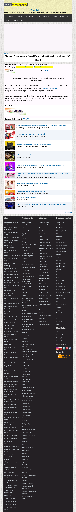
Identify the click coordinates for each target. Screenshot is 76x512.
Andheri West (60, 222)
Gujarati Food (43, 272)
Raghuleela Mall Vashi (11, 446)
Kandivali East (60, 263)
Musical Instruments (28, 387)
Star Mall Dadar (9, 472)
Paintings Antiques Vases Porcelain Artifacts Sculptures (28, 398)
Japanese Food (44, 286)
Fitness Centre (26, 286)
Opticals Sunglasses (28, 393)
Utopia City (7, 495)
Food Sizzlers (43, 269)
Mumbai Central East (63, 292)
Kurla (58, 272)
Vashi (58, 319)
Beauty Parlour (26, 242)
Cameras (25, 250)
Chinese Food (43, 239)
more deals (68, 212)
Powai (58, 301)
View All (26, 119)
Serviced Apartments (28, 435)
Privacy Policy (60, 338)
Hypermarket (26, 332)
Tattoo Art (25, 459)
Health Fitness (26, 316)
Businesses (29, 16)
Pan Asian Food (44, 307)
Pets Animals (26, 415)
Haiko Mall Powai (9, 290)
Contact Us (59, 335)
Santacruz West (61, 304)
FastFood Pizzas (44, 253)
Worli (58, 324)
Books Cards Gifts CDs (29, 245)
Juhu (57, 257)
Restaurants (43, 310)
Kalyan (58, 260)
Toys (23, 462)
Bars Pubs (42, 231)
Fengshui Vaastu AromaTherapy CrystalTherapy (27, 281)
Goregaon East (61, 248)
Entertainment (26, 273)
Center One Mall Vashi (11, 237)
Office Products (26, 390)
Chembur (59, 236)
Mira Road (59, 283)
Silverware (25, 441)
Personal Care (26, 412)
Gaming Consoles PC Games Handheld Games (28, 300)
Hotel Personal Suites (28, 329)
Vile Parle (59, 322)
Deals (38, 16)
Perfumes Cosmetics (28, 409)
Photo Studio (26, 421)
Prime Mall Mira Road (11, 428)
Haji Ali (58, 254)
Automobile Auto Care (29, 228)
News (62, 16)
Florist (24, 289)
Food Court (42, 261)
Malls (68, 16)
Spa (23, 444)
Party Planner (26, 403)
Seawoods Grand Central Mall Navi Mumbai (9, 457)
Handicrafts (25, 310)
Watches (24, 480)
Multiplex (24, 384)
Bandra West (60, 228)
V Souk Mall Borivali (10, 501)
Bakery (41, 228)
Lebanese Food (44, 292)
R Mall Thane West (10, 439)
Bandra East (60, 225)
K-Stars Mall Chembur (11, 331)
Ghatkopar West (61, 245)
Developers (46, 16)
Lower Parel (60, 275)
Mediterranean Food (45, 295)
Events (55, 16)
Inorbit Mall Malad (10, 320)
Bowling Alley (26, 247)
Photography (26, 424)
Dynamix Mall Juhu (10, 269)
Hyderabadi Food (44, 275)
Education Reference (28, 267)
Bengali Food (43, 234)
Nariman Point (60, 295)
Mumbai (35, 10)
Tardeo (58, 307)
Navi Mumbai (60, 298)
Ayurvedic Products (28, 231)
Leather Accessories (28, 359)
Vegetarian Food (44, 324)
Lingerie (24, 362)
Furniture (24, 295)
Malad (58, 278)
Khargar (58, 269)
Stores (8, 20)
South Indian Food (45, 316)
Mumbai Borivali (61, 289)
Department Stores (28, 264)
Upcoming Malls (18, 20)
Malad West (60, 281)
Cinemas (24, 258)
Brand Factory (47, 70)
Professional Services (28, 429)
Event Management (28, 276)
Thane (58, 310)
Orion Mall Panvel (10, 404)
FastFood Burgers (45, 242)
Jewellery (25, 341)
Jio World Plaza (9, 328)
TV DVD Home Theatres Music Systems (27, 470)
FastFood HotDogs (45, 245)
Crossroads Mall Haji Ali (12, 255)
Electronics (25, 270)
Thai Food (42, 319)
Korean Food (43, 289)
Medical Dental (26, 371)
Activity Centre (26, 222)
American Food (44, 222)
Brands (20, 16)
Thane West (60, 313)
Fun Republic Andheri (11, 277)
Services (24, 438)
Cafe (40, 236)
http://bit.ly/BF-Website (50, 88)
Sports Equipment (27, 447)
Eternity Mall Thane (10, 271)
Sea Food (42, 313)
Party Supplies (26, 406)
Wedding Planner (27, 483)
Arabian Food (43, 225)
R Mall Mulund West (10, 436)
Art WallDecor (26, 225)
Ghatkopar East (61, 242)
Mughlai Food (43, 301)
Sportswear (25, 450)
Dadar (58, 239)
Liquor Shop (25, 365)
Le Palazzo (7, 344)
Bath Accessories (27, 239)
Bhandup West (61, 231)
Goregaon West (61, 251)
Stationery (25, 453)
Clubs (23, 261)
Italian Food (42, 283)
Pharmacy (25, 418)
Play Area (25, 427)
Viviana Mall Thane (10, 504)
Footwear (25, 292)
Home (6, 53)
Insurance (25, 338)
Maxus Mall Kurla (9, 363)
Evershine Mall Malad (11, 274)
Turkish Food (43, 321)
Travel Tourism (26, 465)
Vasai (58, 316)
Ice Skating (25, 335)
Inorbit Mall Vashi (9, 323)
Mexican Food (43, 298)
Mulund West (60, 286)
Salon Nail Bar (26, 432)
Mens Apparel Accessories (24, 67)
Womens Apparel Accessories (43, 67)
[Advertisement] (38, 37)
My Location (10, 16)
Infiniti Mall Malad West (11, 317)
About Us (59, 332)
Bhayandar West (61, 234)
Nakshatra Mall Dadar (11, 381)
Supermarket (26, 456)
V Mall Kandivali (9, 498)
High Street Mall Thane (11, 304)
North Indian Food (45, 304)
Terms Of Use (60, 341)
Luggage (24, 368)
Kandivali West (61, 266)
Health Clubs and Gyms (29, 313)
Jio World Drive (9, 325)
